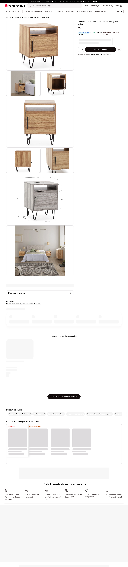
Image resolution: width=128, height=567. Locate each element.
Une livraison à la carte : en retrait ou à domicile (114, 495)
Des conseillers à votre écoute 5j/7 (73, 495)
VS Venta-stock (94, 54)
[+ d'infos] (107, 34)
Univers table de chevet (32, 17)
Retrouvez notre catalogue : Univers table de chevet (23, 304)
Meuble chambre (20, 17)
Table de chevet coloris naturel (20, 414)
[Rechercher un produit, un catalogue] (29, 5)
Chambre (11, 17)
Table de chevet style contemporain (99, 414)
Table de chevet (44, 17)
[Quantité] (81, 49)
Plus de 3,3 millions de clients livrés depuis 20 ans (53, 496)
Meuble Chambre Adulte (75, 414)
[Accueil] (6, 17)
